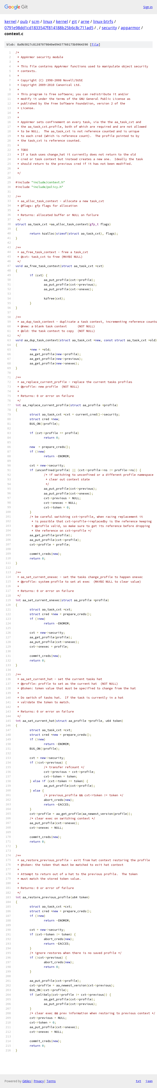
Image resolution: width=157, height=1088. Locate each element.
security (109, 27)
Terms (51, 1081)
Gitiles (26, 1081)
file (95, 44)
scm (35, 21)
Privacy (39, 1081)
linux (47, 21)
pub (24, 21)
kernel (10, 21)
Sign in (148, 7)
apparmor (130, 27)
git (74, 21)
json (149, 1081)
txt (138, 1081)
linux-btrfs (103, 21)
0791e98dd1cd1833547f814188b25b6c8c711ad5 (48, 27)
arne (85, 21)
